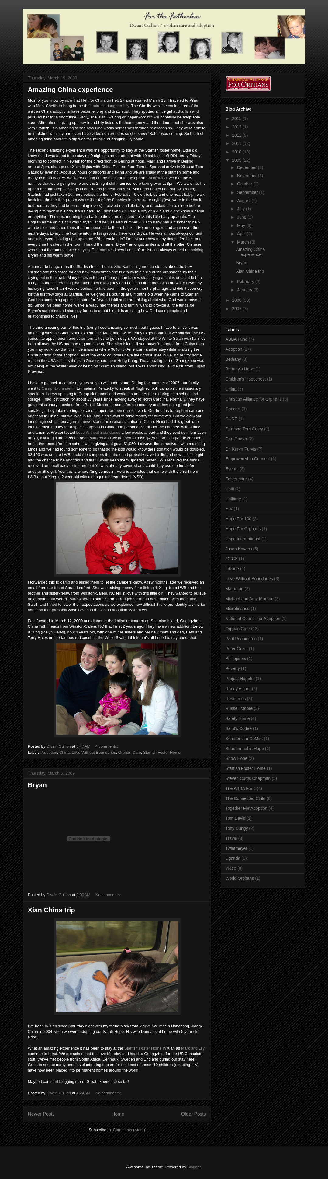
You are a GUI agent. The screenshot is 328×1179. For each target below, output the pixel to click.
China (64, 752)
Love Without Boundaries (98, 432)
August (244, 200)
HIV (229, 508)
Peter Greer (237, 648)
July (241, 208)
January (245, 289)
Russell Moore (239, 708)
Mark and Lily (193, 1048)
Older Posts (193, 1114)
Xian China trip (51, 910)
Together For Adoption (247, 808)
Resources (236, 698)
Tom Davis (235, 818)
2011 (237, 143)
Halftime (233, 499)
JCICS (232, 558)
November (247, 175)
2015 (237, 118)
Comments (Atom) (129, 1130)
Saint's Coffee (239, 728)
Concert (233, 408)
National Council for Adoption (253, 618)
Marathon (234, 588)
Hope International (243, 538)
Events (232, 468)
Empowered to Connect (248, 458)
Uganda (233, 858)
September (248, 192)
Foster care (236, 478)
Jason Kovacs (239, 548)
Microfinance (238, 608)
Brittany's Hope (240, 369)
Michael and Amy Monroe (250, 598)
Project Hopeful (240, 678)
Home (118, 1114)
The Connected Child (246, 798)
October (245, 183)
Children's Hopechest (246, 379)
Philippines (236, 658)
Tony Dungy (237, 828)
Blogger (194, 1167)
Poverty (233, 668)
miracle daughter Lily (111, 106)
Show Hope (236, 758)
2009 (237, 160)
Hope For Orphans (243, 528)
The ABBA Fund (241, 788)
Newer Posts (41, 1114)
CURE (232, 418)
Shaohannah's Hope (245, 748)
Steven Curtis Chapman (248, 778)
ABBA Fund (236, 339)
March (243, 242)
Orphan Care (129, 752)
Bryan (37, 785)
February (246, 281)
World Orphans (240, 878)
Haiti (230, 488)
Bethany (233, 359)
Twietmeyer (236, 848)
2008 (237, 300)
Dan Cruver (236, 439)
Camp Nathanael (56, 388)
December (247, 167)
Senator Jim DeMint (244, 738)
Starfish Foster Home (162, 752)
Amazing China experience (70, 89)
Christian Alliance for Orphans (254, 399)
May (241, 225)
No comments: (108, 895)
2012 (237, 135)
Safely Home (238, 718)
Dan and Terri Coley (244, 428)
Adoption (49, 752)
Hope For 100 (239, 518)
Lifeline (232, 568)
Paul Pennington (241, 638)
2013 (237, 127)
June (242, 217)
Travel (231, 838)
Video (231, 868)
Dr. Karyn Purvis (241, 449)
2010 (237, 151)
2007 (237, 308)
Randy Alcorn (238, 688)
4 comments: (107, 746)
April (242, 233)
